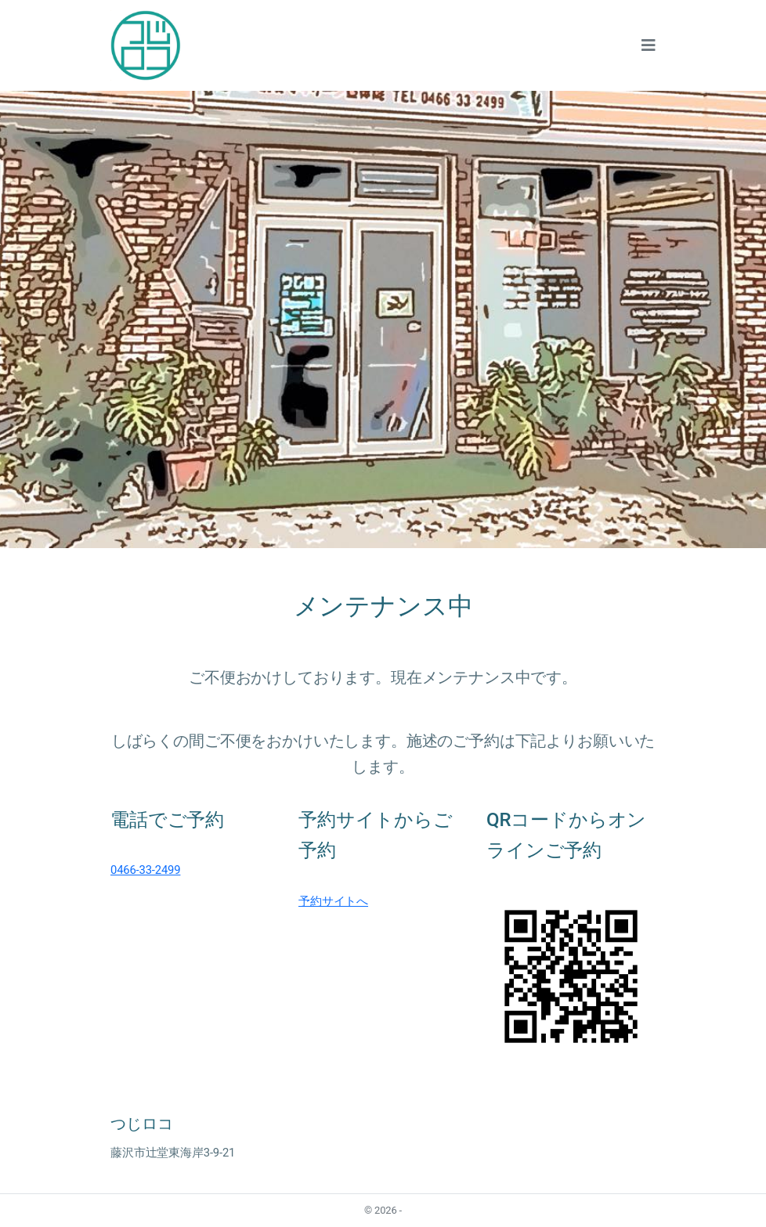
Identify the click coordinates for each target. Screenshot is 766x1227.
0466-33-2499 (145, 870)
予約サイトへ (333, 901)
